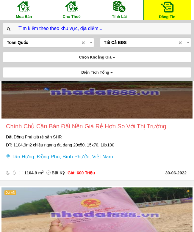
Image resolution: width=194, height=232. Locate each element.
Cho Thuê (72, 9)
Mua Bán (24, 9)
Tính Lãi (119, 9)
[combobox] (48, 42)
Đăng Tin (167, 9)
